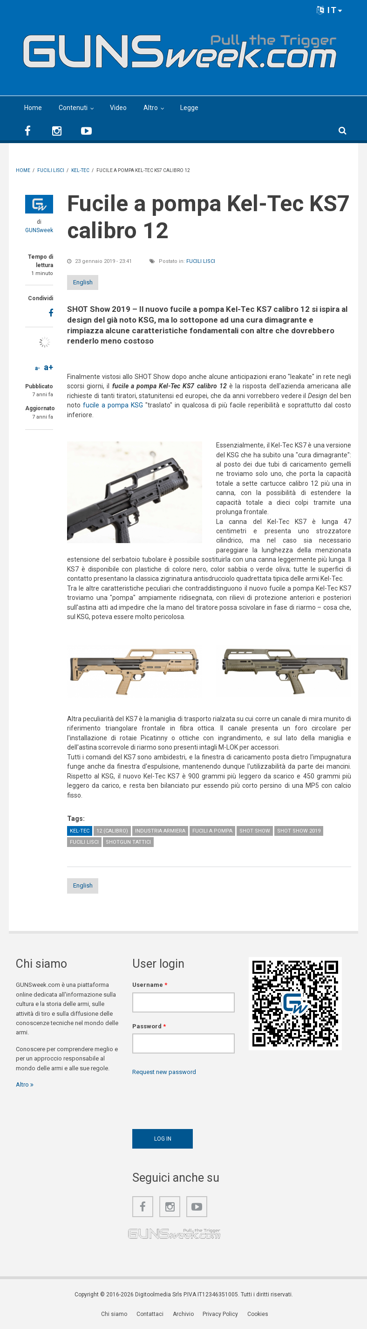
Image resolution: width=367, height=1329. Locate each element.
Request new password (164, 1072)
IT (330, 10)
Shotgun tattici (128, 842)
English (92, 282)
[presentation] (203, 1101)
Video (118, 107)
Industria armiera (160, 831)
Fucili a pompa (212, 831)
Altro (150, 107)
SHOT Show (254, 831)
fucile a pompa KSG (113, 405)
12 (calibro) (112, 831)
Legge (189, 107)
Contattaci (151, 1315)
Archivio (183, 1315)
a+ (48, 367)
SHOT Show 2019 (298, 831)
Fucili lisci (200, 261)
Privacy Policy (220, 1315)
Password (149, 1027)
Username (149, 985)
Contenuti (73, 107)
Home (33, 107)
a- (37, 368)
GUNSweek (39, 230)
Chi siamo (116, 1315)
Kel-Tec (79, 831)
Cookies (256, 1315)
